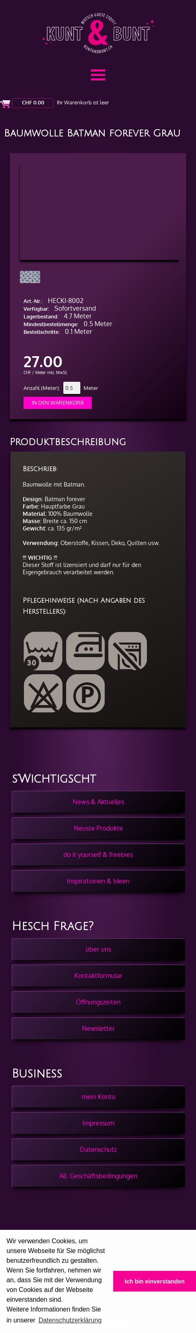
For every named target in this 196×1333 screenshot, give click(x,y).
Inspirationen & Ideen (98, 881)
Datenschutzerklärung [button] (70, 1320)
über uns (98, 949)
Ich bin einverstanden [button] (155, 1281)
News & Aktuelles (98, 802)
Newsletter (98, 1028)
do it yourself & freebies (98, 854)
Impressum (98, 1123)
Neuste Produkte (98, 828)
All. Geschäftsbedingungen (98, 1176)
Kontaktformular (98, 976)
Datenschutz (98, 1149)
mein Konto (98, 1097)
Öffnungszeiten (98, 1002)
